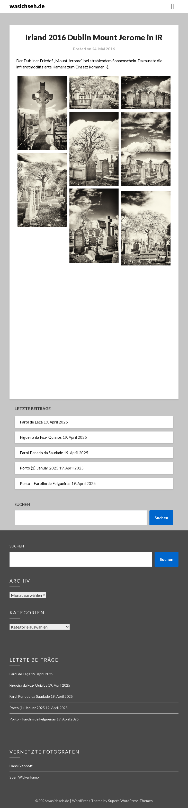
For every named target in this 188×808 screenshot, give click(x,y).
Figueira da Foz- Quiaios (41, 437)
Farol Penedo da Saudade (41, 452)
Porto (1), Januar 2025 (39, 468)
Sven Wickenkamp (24, 777)
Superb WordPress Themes (130, 800)
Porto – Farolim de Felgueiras (45, 483)
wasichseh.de (27, 6)
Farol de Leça (31, 422)
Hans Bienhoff (21, 766)
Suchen (22, 504)
